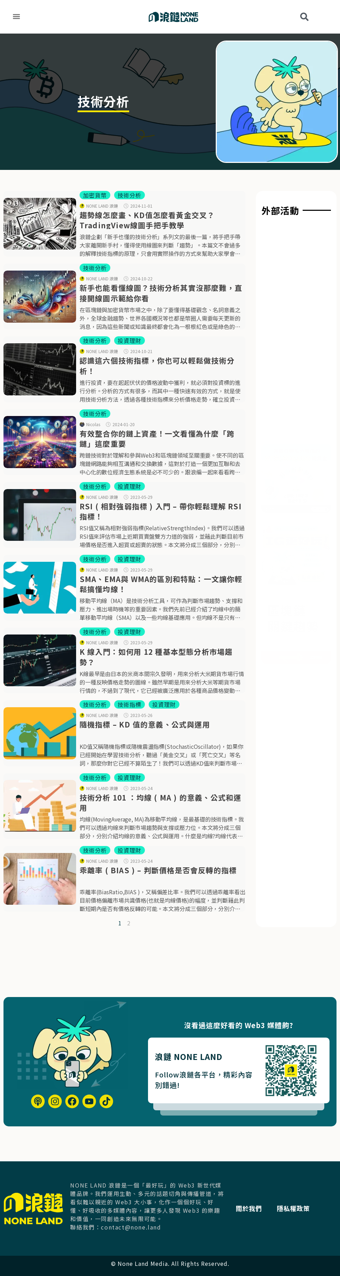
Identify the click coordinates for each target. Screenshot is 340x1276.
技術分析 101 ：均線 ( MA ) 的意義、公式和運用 (161, 802)
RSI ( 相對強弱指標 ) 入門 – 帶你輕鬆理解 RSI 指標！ (161, 511)
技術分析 (129, 195)
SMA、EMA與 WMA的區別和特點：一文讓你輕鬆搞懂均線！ (161, 584)
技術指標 (129, 704)
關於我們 (254, 1208)
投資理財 (129, 340)
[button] (16, 16)
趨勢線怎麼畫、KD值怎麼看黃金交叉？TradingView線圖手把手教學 (147, 220)
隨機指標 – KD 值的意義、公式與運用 (145, 724)
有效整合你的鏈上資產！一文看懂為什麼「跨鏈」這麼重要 (157, 438)
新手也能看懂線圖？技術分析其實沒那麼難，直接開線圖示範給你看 (161, 292)
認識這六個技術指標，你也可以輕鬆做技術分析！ (157, 365)
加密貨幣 (95, 195)
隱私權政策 (301, 1208)
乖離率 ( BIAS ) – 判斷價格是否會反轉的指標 (158, 870)
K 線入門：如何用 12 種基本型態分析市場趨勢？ (156, 656)
